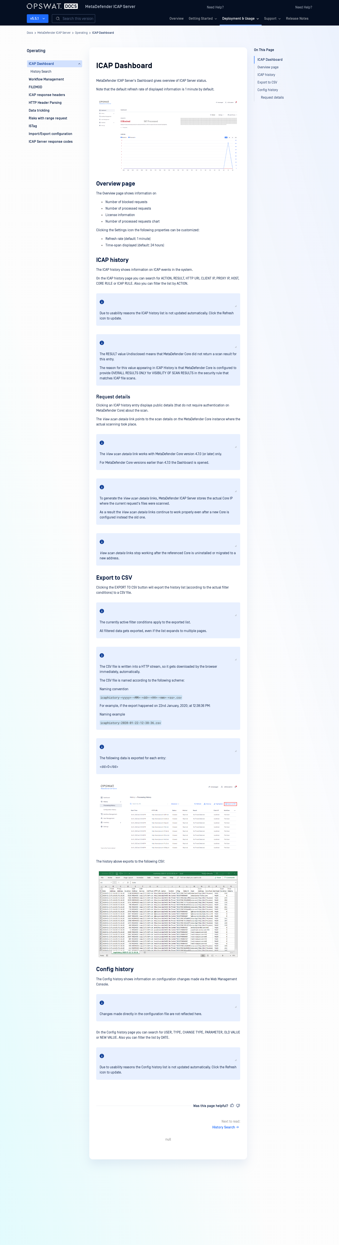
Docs (30, 33)
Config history (115, 969)
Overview (177, 19)
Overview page (115, 183)
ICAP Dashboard (103, 33)
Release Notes (297, 19)
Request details (113, 397)
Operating (81, 33)
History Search (226, 1127)
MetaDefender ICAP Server (110, 6)
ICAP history (112, 260)
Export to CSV (114, 577)
